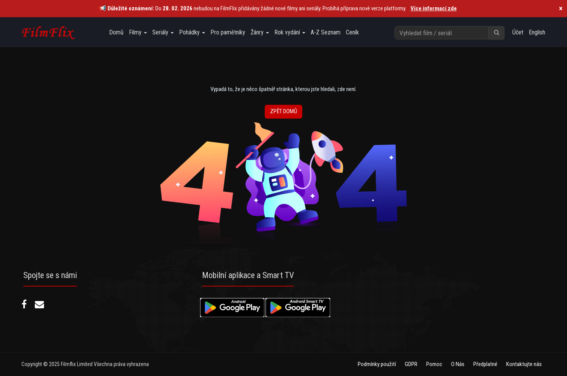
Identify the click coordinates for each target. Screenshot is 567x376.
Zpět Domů (283, 111)
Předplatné (485, 364)
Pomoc (434, 364)
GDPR (411, 364)
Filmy (138, 32)
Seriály (163, 32)
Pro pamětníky (227, 32)
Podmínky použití (377, 364)
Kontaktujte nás (524, 364)
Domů (116, 32)
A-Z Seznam (326, 32)
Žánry (260, 32)
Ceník (352, 32)
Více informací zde (434, 8)
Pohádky (192, 32)
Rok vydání (289, 32)
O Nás (457, 364)
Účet (517, 32)
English (537, 32)
